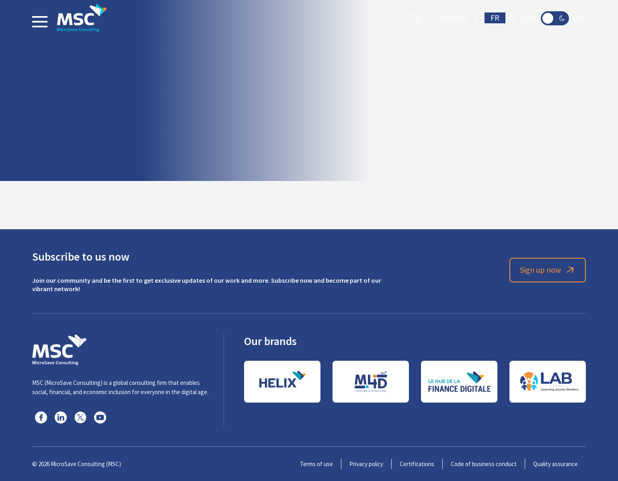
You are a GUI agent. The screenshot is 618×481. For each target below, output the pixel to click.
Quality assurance (555, 464)
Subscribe (454, 18)
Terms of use (316, 464)
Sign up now (548, 270)
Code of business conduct (484, 464)
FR (495, 18)
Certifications (417, 464)
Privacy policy (366, 464)
